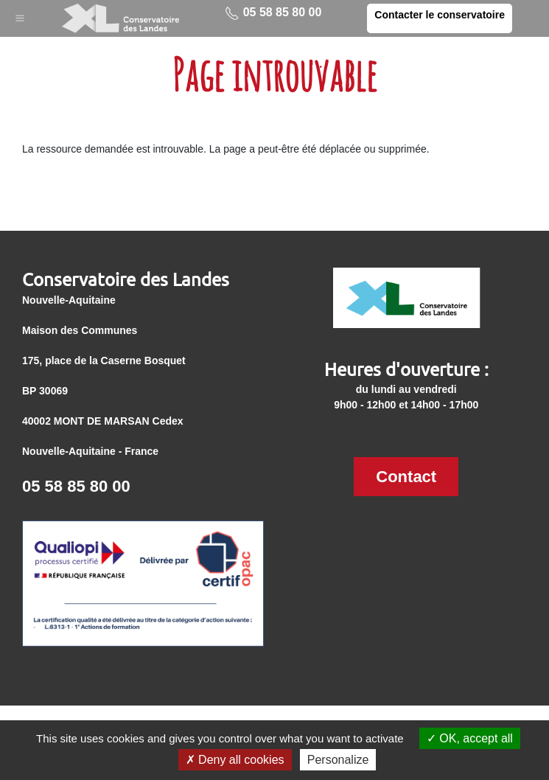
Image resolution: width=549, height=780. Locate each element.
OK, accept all (470, 738)
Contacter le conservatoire (439, 15)
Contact (406, 476)
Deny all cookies (235, 759)
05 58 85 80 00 (273, 13)
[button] (20, 15)
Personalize (338, 759)
